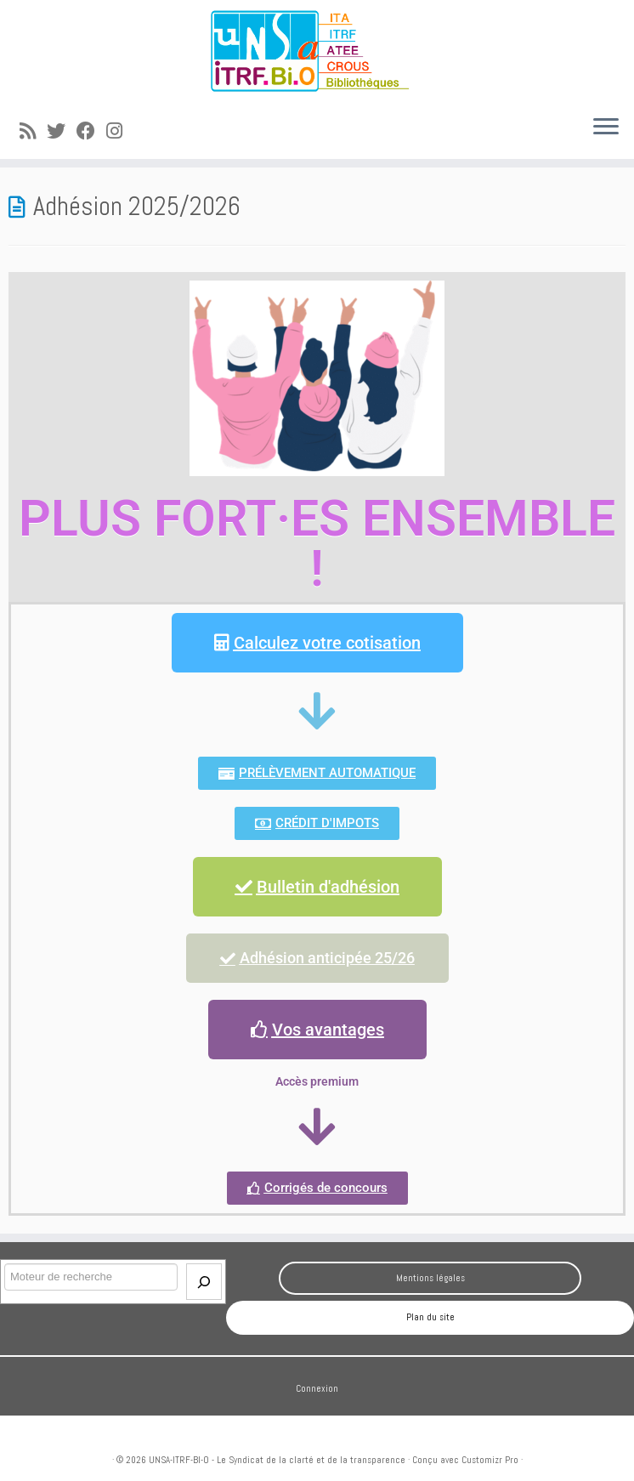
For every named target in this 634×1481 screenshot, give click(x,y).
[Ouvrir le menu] (606, 128)
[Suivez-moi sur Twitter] (61, 131)
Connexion (317, 1388)
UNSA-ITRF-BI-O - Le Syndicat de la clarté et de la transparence (277, 1460)
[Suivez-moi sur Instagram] (119, 131)
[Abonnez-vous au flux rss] (33, 131)
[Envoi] (204, 1281)
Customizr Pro (489, 1460)
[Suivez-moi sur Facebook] (91, 131)
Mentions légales (430, 1278)
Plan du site (430, 1317)
